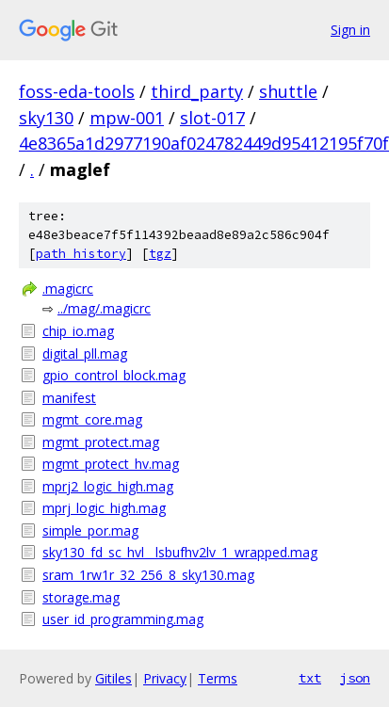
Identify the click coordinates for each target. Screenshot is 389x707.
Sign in (350, 30)
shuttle (288, 91)
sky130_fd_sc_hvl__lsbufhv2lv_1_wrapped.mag (179, 552)
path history (81, 254)
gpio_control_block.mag (114, 375)
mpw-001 (126, 117)
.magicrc (67, 288)
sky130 (46, 117)
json (355, 677)
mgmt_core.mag (92, 419)
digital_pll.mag (84, 353)
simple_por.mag (90, 530)
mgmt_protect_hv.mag (110, 464)
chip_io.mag (78, 331)
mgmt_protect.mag (100, 442)
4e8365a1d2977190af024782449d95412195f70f (204, 143)
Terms (217, 678)
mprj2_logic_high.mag (107, 486)
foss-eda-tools (77, 91)
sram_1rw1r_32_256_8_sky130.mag (148, 575)
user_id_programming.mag (122, 619)
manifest (69, 398)
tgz (160, 254)
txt (310, 677)
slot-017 (212, 117)
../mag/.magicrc (104, 308)
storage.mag (81, 597)
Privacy (164, 678)
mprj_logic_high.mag (104, 508)
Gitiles (113, 678)
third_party (197, 91)
